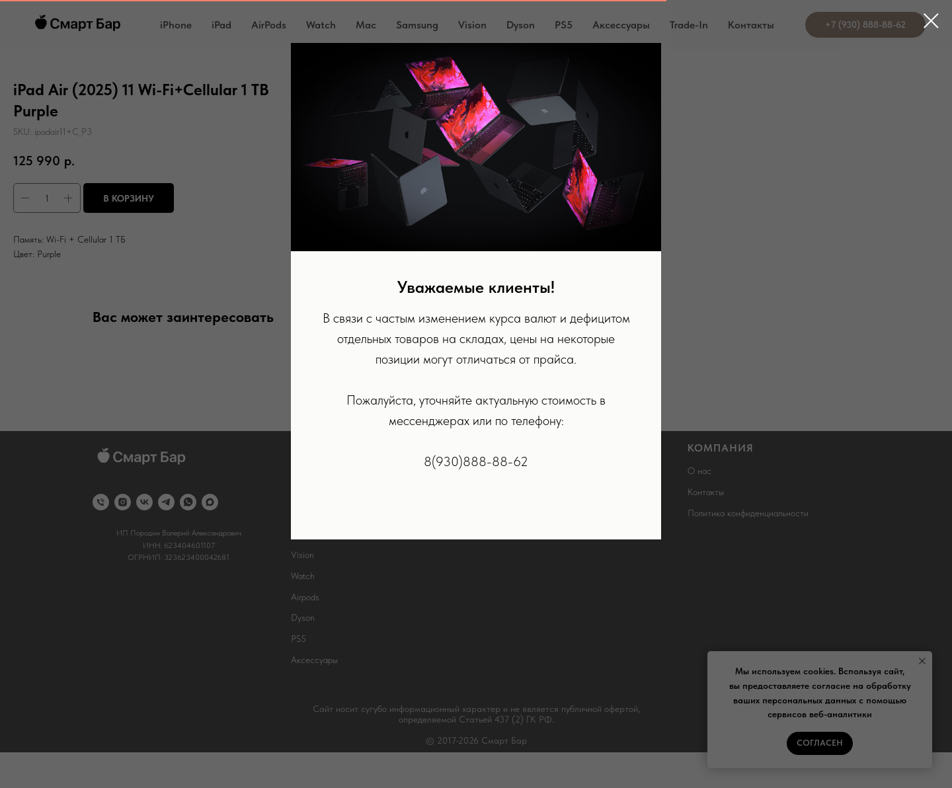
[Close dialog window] (931, 21)
